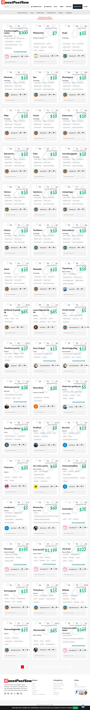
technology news (68, 280)
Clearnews (8, 467)
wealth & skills (9, 560)
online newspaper (68, 283)
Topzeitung (67, 268)
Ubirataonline (39, 630)
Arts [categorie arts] (54, 690)
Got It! (75, 707)
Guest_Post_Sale (45, 56)
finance (50, 47)
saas (49, 321)
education (66, 598)
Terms (33, 688)
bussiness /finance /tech (70, 439)
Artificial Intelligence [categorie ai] (58, 688)
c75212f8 (14, 445)
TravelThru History (12, 428)
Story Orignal (39, 348)
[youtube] (18, 693)
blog (70, 436)
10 (55, 667)
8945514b (43, 528)
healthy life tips (9, 557)
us (5, 357)
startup (12, 598)
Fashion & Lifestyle (38, 38)
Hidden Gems (40, 12)
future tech (76, 47)
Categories (69, 12)
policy (65, 560)
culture (53, 560)
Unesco (7, 230)
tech (73, 43)
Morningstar (67, 77)
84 (62, 667)
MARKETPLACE (36, 6)
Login (85, 6)
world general (50, 644)
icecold (13, 327)
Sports (64, 313)
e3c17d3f (43, 406)
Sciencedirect (68, 230)
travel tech (37, 357)
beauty (36, 433)
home (41, 641)
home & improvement (11, 44)
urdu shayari (8, 512)
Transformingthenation (11, 32)
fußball (65, 315)
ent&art (82, 477)
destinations (8, 321)
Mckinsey (8, 77)
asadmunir (14, 365)
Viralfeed (37, 428)
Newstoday (38, 507)
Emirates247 (38, 550)
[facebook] (8, 693)
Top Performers (51, 12)
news (35, 50)
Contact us (35, 690)
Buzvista (66, 428)
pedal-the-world (68, 391)
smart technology (77, 50)
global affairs (79, 280)
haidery (71, 407)
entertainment (9, 41)
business (18, 41)
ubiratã (48, 641)
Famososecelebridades (69, 629)
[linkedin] (5, 693)
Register (77, 6)
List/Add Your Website (79, 686)
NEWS (61, 6)
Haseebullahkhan (45, 365)
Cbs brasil (66, 549)
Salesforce (37, 192)
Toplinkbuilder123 (74, 327)
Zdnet (6, 269)
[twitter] (11, 693)
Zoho (35, 154)
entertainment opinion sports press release (47, 522)
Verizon (7, 192)
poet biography (9, 522)
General (35, 315)
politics (36, 481)
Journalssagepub (69, 154)
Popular (60, 12)
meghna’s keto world (11, 554)
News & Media (8, 36)
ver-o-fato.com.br (39, 477)
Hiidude (65, 590)
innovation (80, 43)
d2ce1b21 (72, 289)
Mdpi (6, 115)
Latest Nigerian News (41, 311)
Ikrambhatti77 (15, 56)
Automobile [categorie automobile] (56, 692)
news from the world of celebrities (73, 638)
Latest (32, 12)
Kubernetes (67, 115)
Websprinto (38, 33)
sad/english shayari (10, 516)
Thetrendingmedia (12, 629)
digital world (67, 47)
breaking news (67, 277)
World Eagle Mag (69, 348)
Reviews (34, 692)
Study (64, 33)
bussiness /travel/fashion (70, 477)
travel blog (17, 439)
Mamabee (8, 549)
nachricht (66, 322)
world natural (38, 397)
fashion (71, 398)
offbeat (65, 481)
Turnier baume (68, 310)
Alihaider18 (72, 56)
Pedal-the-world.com (71, 386)
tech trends (66, 50)
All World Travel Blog (12, 311)
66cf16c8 (72, 445)
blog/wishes (19, 519)
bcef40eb (42, 327)
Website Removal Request (38, 694)
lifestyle (36, 47)
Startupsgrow (10, 591)
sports (36, 318)
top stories (66, 357)
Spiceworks (9, 154)
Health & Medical (9, 552)
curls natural (38, 400)
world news (44, 481)
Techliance (37, 230)
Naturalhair (38, 388)
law (21, 44)
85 (67, 667)
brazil (42, 644)
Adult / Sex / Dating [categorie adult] (58, 683)
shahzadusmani (44, 486)
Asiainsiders (67, 509)
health (36, 321)
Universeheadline (70, 466)
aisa (70, 519)
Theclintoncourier (12, 348)
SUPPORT (69, 6)
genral (36, 512)
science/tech (67, 474)
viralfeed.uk (37, 439)
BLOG (55, 6)
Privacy (34, 686)
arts (48, 560)
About (33, 683)
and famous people (69, 642)
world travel (8, 439)
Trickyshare (38, 590)
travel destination (10, 436)
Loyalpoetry (9, 507)
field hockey (66, 318)
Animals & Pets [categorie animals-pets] (57, 686)
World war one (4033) (45, 17)
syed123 (13, 406)
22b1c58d (14, 486)
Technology (65, 38)
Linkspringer (67, 192)
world (48, 43)
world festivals (9, 519)
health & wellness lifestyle (42, 519)
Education (7, 391)
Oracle (36, 115)
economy (66, 554)
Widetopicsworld (11, 387)
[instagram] (14, 693)
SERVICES (47, 6)
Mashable (37, 269)
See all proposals (11, 62)
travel (6, 318)
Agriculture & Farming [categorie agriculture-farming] (58, 685)
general (41, 50)
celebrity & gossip (10, 38)
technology (8, 48)
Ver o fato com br (40, 466)
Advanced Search (22, 12)
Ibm (34, 77)
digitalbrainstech (16, 607)
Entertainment (66, 351)
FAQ (33, 685)
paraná (36, 644)
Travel (6, 315)
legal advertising (39, 474)
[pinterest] (21, 693)
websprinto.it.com (39, 43)
